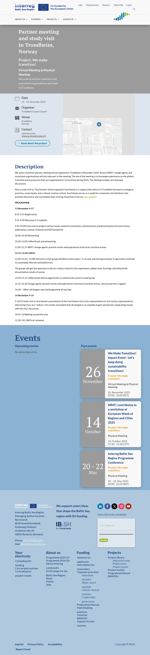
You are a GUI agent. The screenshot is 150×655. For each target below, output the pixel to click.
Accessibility (55, 644)
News (49, 578)
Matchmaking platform (85, 610)
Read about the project (34, 143)
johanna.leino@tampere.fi (34, 136)
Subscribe (118, 5)
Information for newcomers (85, 567)
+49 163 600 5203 (33, 540)
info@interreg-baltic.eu (33, 544)
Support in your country (86, 623)
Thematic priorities (88, 572)
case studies (90, 196)
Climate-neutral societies (90, 592)
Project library (116, 557)
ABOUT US (20, 19)
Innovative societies (87, 577)
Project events (120, 566)
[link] (26, 555)
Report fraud (23, 649)
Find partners (92, 5)
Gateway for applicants (84, 559)
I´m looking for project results (23, 573)
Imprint (19, 644)
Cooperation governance (88, 599)
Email (106, 525)
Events (50, 581)
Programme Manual (88, 604)
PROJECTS (52, 19)
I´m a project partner (26, 568)
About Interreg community (54, 565)
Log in (129, 5)
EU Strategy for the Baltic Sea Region (57, 573)
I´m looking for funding (23, 563)
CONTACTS (68, 19)
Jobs (80, 5)
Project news (120, 563)
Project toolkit (116, 569)
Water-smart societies (89, 584)
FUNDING (36, 19)
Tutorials (82, 615)
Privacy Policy (36, 644)
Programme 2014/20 (58, 560)
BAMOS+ (82, 618)
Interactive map (121, 560)
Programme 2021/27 (58, 557)
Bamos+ (106, 5)
